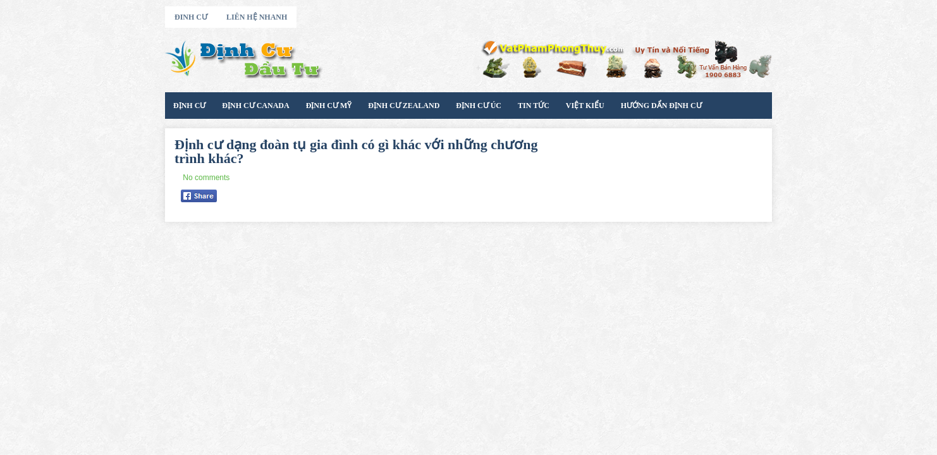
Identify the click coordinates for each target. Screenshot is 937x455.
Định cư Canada (255, 105)
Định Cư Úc (478, 105)
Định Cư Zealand (403, 105)
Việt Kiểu (585, 105)
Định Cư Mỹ (329, 105)
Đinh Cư (191, 17)
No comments (206, 177)
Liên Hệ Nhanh (256, 17)
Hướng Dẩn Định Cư (661, 105)
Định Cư (189, 105)
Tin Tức (533, 105)
